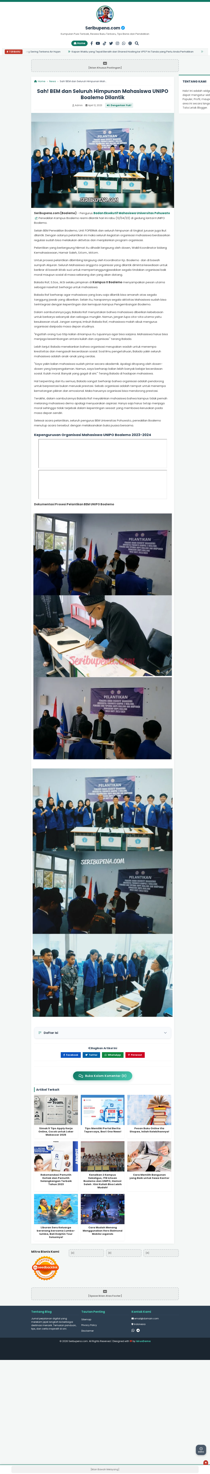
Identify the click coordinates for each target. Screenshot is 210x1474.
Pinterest (135, 1054)
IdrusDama (143, 1341)
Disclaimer (87, 1330)
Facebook (70, 1054)
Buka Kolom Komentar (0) (103, 1076)
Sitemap (86, 1319)
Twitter (91, 1054)
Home (79, 43)
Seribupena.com (105, 28)
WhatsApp (113, 1054)
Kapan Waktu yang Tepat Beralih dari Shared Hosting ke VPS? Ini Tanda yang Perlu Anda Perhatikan (133, 51)
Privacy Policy (89, 1325)
